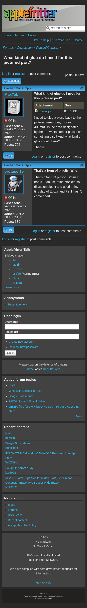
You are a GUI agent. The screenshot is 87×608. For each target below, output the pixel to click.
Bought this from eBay (19, 468)
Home (7, 35)
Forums (19, 35)
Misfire (16, 273)
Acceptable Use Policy (22, 525)
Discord (17, 269)
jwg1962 (10, 472)
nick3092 (11, 487)
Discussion (24, 47)
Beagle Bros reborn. (21, 396)
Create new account (21, 341)
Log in (6, 73)
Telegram (18, 282)
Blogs (11, 504)
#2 (82, 165)
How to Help (43, 582)
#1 (82, 88)
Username (12, 321)
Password (12, 331)
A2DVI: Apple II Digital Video (27, 401)
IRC (14, 260)
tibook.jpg (45, 111)
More (79, 416)
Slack (15, 278)
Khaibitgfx (11, 447)
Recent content (17, 304)
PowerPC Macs (47, 47)
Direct (30, 369)
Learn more (12, 287)
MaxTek (11, 94)
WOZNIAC (12, 462)
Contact (78, 40)
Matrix (16, 264)
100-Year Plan (61, 40)
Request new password (24, 347)
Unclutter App (51, 369)
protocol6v (14, 171)
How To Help (41, 40)
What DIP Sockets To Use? (26, 390)
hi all (12, 385)
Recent (32, 35)
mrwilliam (11, 437)
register (20, 73)
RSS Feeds (15, 515)
